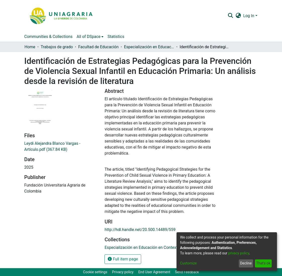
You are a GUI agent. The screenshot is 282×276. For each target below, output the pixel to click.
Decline (246, 263)
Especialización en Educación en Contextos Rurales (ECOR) (149, 46)
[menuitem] (238, 16)
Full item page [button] (123, 259)
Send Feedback (187, 272)
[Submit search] (231, 16)
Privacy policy (122, 272)
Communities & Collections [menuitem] (48, 36)
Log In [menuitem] (248, 15)
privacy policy (238, 253)
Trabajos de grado (57, 46)
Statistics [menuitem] (115, 36)
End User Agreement (154, 272)
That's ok (263, 263)
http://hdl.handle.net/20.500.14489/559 (140, 229)
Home (30, 46)
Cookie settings (95, 272)
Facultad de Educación (98, 46)
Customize (188, 263)
